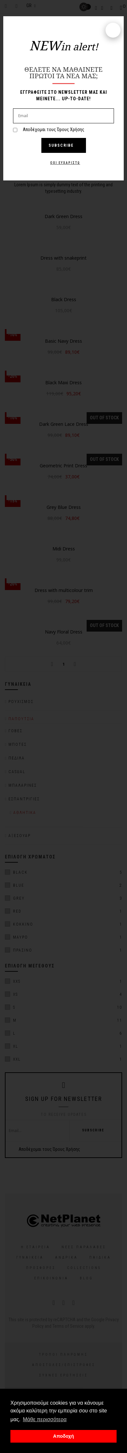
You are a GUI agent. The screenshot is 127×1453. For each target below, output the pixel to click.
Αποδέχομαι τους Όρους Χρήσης (53, 129)
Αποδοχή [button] (63, 1436)
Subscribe (64, 145)
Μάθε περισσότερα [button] (44, 1419)
